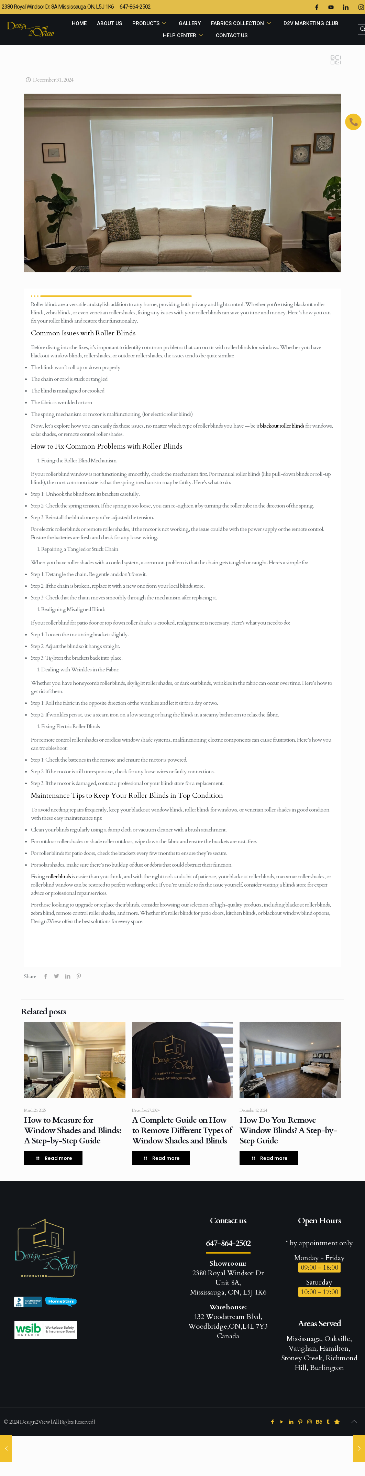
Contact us (228, 1220)
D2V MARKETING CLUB (311, 23)
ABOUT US (109, 23)
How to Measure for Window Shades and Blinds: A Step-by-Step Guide (72, 1130)
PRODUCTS (150, 23)
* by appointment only (319, 1243)
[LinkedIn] (345, 7)
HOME (79, 23)
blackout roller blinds (282, 426)
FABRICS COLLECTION (242, 23)
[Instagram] (361, 7)
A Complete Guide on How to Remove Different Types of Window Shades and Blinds (182, 1130)
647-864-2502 (228, 1243)
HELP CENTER (184, 35)
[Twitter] (331, 7)
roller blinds (58, 876)
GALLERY (190, 23)
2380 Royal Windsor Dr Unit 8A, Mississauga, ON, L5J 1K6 (228, 1278)
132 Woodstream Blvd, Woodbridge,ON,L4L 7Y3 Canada (228, 1321)
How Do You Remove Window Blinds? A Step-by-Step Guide (288, 1130)
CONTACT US (231, 35)
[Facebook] (316, 7)
